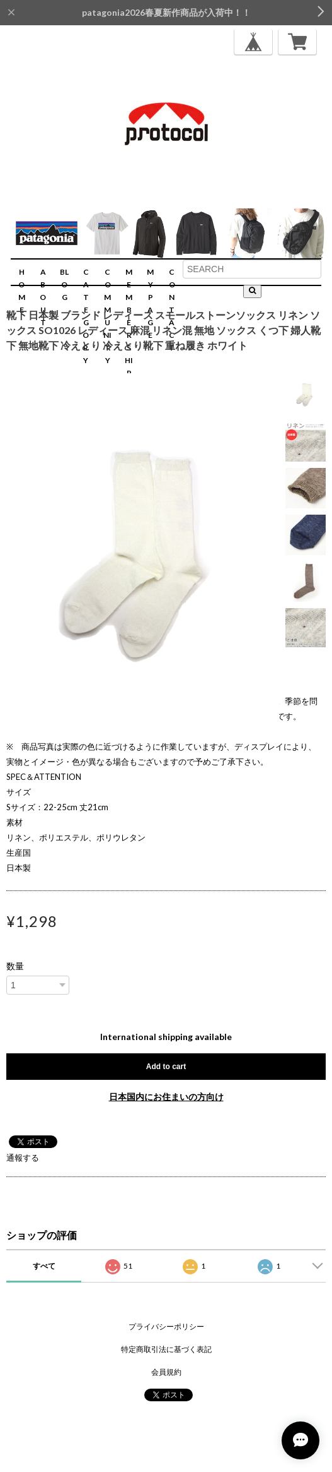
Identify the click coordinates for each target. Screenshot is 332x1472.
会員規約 (166, 1372)
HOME (21, 290)
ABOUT (43, 297)
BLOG (64, 284)
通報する (22, 1157)
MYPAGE (150, 303)
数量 (15, 966)
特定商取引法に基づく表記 (166, 1349)
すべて (44, 1266)
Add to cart (166, 1066)
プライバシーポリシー (166, 1326)
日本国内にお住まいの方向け (166, 1096)
